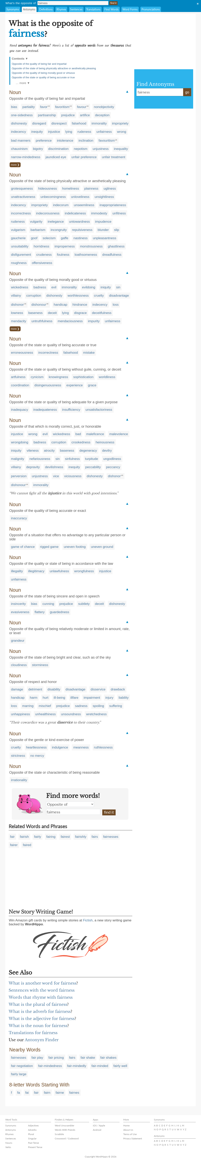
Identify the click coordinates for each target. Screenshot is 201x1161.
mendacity (18, 321)
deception (102, 115)
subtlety (84, 604)
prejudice (68, 115)
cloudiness (19, 665)
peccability (93, 467)
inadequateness (45, 410)
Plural (31, 1134)
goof (34, 238)
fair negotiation (22, 1066)
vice (56, 476)
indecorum (61, 205)
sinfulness (72, 459)
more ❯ (15, 164)
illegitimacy (36, 571)
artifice (85, 115)
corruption (33, 295)
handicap (60, 304)
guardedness (59, 612)
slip (116, 230)
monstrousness (91, 246)
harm (33, 698)
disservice (98, 689)
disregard (39, 123)
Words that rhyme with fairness (41, 997)
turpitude (91, 459)
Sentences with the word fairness (42, 990)
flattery (40, 612)
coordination (20, 385)
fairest (65, 837)
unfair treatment (113, 157)
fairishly (80, 837)
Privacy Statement (132, 1138)
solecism (49, 238)
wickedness (19, 287)
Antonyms (29, 9)
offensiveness (42, 263)
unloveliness (80, 197)
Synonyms (12, 9)
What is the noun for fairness (38, 1025)
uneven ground (102, 547)
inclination (86, 140)
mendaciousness (70, 321)
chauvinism (19, 149)
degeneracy (88, 450)
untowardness (79, 221)
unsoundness (71, 714)
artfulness (18, 377)
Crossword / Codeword (67, 1138)
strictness (18, 756)
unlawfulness (59, 571)
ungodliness (112, 459)
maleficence (95, 434)
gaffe (64, 238)
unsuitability (19, 246)
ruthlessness (103, 747)
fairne (60, 1093)
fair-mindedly (76, 1066)
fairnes (74, 1093)
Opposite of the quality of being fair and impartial (39, 63)
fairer (14, 845)
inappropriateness (113, 205)
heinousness (105, 442)
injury (109, 698)
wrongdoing (19, 442)
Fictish (88, 920)
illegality (17, 571)
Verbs (8, 1147)
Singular (32, 1138)
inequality (121, 149)
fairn (47, 1093)
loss (116, 304)
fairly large (18, 1074)
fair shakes (108, 1057)
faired (27, 845)
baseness (35, 313)
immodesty (99, 213)
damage (17, 689)
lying (68, 132)
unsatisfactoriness (99, 410)
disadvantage (119, 295)
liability (124, 698)
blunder (103, 230)
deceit (52, 313)
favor (44, 107)
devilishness (54, 467)
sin (118, 287)
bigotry (38, 149)
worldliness (107, 377)
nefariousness (39, 459)
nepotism (80, 149)
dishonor (17, 304)
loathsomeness (86, 255)
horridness (41, 246)
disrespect (59, 123)
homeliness (70, 188)
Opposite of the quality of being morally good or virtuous (43, 72)
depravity (33, 467)
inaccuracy (19, 518)
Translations (93, 9)
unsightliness (104, 197)
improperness (65, 246)
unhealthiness (45, 714)
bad (78, 434)
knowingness (58, 377)
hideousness (47, 188)
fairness (73, 812)
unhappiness (20, 714)
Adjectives (33, 1125)
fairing (50, 837)
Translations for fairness (33, 1032)
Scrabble (59, 1134)
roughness (18, 263)
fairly (37, 837)
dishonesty (19, 123)
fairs (95, 837)
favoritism (62, 107)
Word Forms (130, 9)
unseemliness (84, 205)
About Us (128, 1129)
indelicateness (75, 213)
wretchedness (96, 714)
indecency (18, 132)
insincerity (18, 604)
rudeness (84, 132)
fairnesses (110, 837)
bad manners (20, 140)
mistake (89, 352)
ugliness (110, 188)
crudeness (44, 255)
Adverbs (32, 1129)
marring (28, 706)
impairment (92, 698)
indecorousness (47, 213)
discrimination (58, 149)
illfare (74, 698)
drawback (118, 689)
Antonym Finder (42, 1039)
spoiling (98, 706)
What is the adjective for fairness (42, 1018)
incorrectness (21, 213)
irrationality (19, 780)
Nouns (8, 1142)
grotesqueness (22, 188)
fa (18, 1093)
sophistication (83, 377)
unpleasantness (104, 238)
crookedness (80, 442)
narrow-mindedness (25, 157)
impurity (94, 321)
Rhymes (61, 9)
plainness (91, 188)
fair (12, 837)
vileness (33, 450)
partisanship (47, 115)
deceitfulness (101, 313)
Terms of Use (130, 1134)
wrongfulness (84, 571)
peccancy (113, 467)
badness (40, 287)
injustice (54, 132)
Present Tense (35, 1147)
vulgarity (36, 221)
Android (97, 1129)
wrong (121, 132)
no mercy (37, 756)
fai (27, 1093)
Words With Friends (65, 1129)
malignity (17, 459)
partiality (28, 107)
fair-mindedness (50, 1066)
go (187, 92)
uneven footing (75, 547)
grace (92, 385)
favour (81, 107)
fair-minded (99, 1066)
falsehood (79, 123)
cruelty (99, 295)
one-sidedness (22, 115)
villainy (16, 295)
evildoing (88, 287)
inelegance (56, 221)
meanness (81, 747)
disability (54, 689)
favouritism (107, 140)
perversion (18, 476)
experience (74, 385)
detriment (35, 689)
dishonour (38, 304)
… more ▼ (23, 83)
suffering (115, 706)
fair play (37, 1057)
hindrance (79, 304)
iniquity (105, 287)
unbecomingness (53, 197)
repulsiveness (82, 230)
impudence (103, 221)
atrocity (49, 450)
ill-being (59, 698)
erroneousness (22, 352)
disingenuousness (47, 385)
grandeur (17, 640)
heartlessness (36, 747)
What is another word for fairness (42, 983)
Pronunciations (151, 9)
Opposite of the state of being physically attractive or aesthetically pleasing (54, 68)
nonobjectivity (104, 107)
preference (44, 140)
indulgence (60, 747)
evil (54, 287)
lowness (17, 313)
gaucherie (18, 238)
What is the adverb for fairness (40, 1011)
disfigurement (21, 255)
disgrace (80, 313)
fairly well (120, 1066)
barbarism (37, 230)
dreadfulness (111, 255)
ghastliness (116, 246)
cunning (48, 604)
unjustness (101, 149)
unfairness (104, 132)
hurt (45, 698)
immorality (99, 123)
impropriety (120, 123)
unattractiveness (23, 197)
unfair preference (84, 157)
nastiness (80, 238)
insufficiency (71, 410)
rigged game (49, 547)
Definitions (46, 9)
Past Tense (33, 1142)
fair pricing (56, 1057)
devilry (107, 450)
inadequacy (19, 410)
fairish (24, 837)
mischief (45, 706)
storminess (40, 665)
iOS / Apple (99, 1125)
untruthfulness (41, 321)
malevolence (118, 434)
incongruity (59, 230)
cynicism (37, 377)
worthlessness (78, 295)
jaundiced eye (56, 157)
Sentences (76, 9)
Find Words (111, 9)
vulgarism (18, 230)
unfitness (119, 213)
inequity (37, 132)
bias (14, 107)
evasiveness (20, 612)
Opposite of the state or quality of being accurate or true (43, 77)
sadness (81, 706)
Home (126, 1125)
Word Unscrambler (64, 1125)
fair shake (88, 1057)
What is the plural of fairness (38, 1004)
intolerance (65, 140)
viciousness (72, 476)
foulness (63, 255)
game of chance (23, 547)
